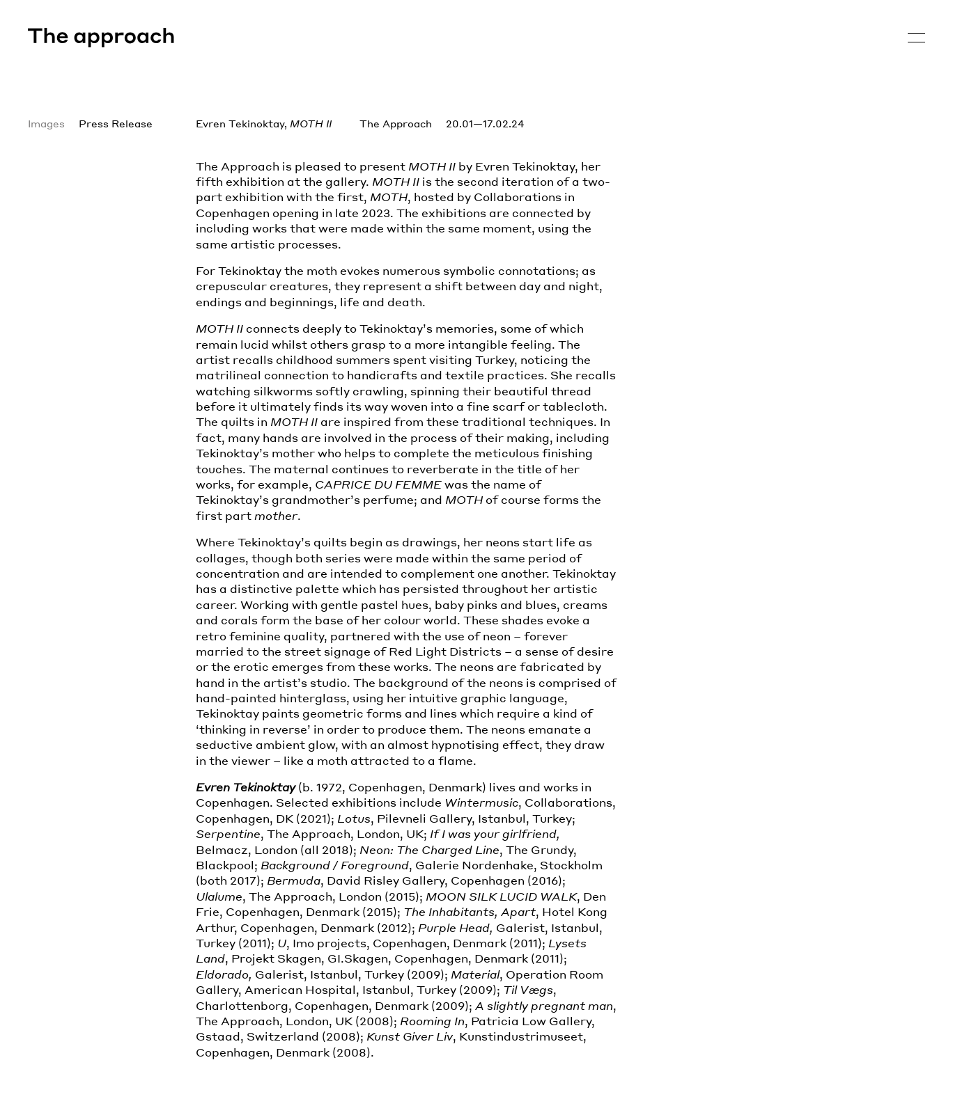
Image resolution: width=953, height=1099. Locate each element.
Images (46, 123)
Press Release (116, 123)
